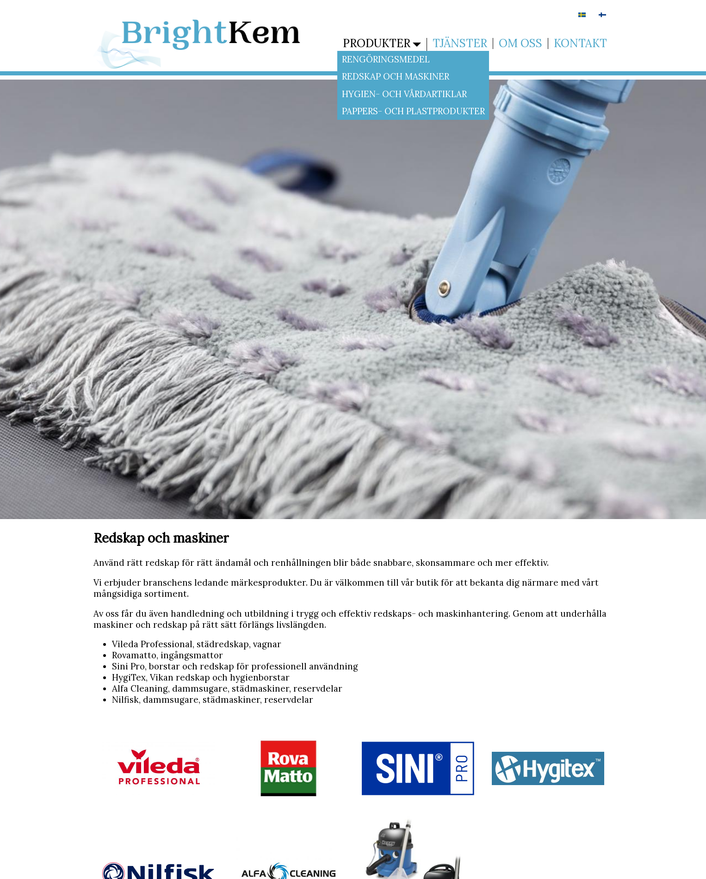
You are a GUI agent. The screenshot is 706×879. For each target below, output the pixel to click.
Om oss (520, 43)
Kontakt (580, 43)
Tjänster (460, 43)
